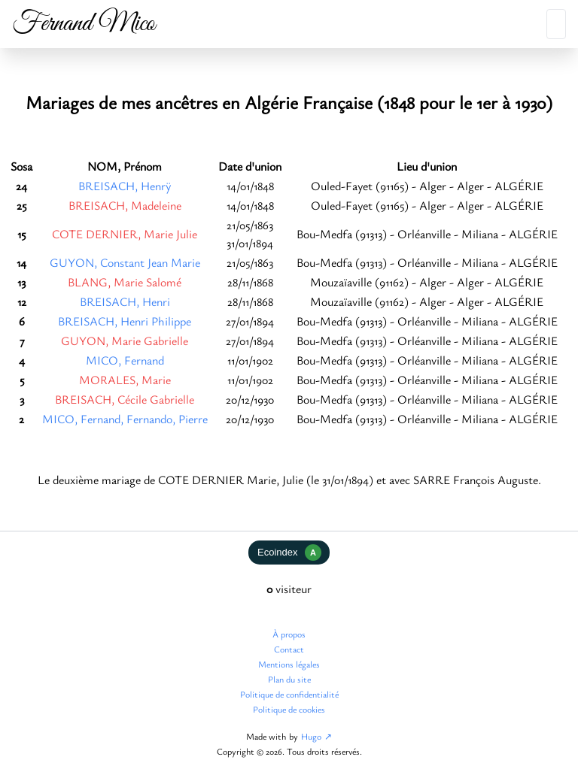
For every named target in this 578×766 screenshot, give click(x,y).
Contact (289, 649)
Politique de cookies (289, 709)
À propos (289, 634)
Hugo (311, 736)
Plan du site (289, 679)
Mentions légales (289, 664)
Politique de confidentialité (289, 694)
